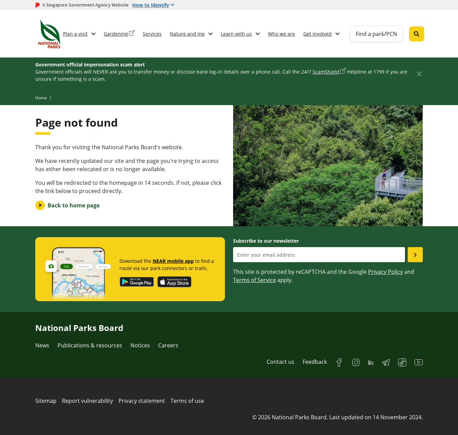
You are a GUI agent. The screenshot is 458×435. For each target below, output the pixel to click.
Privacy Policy (385, 272)
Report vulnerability (87, 401)
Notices (140, 345)
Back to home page (74, 205)
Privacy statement (141, 401)
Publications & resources (90, 345)
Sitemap (45, 401)
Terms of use (187, 401)
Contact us (280, 362)
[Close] (419, 73)
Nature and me (187, 33)
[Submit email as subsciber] (415, 254)
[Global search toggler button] (416, 33)
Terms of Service (254, 280)
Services (152, 33)
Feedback (315, 362)
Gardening (116, 33)
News (42, 345)
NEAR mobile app (173, 261)
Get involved (317, 33)
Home (41, 98)
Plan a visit (75, 33)
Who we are (281, 33)
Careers (168, 345)
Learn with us (236, 33)
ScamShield (326, 71)
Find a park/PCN (376, 34)
